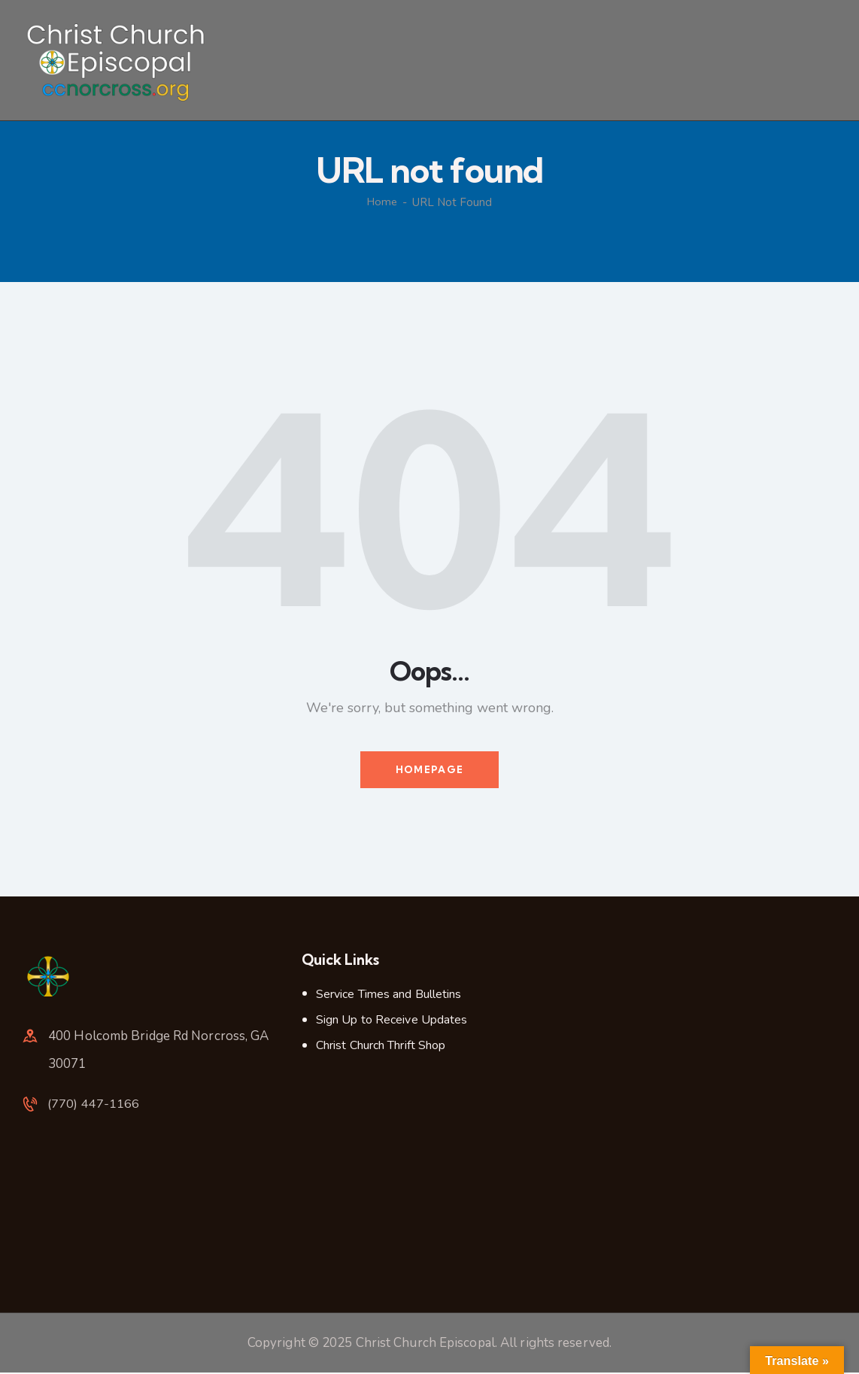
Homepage (429, 770)
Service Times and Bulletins (389, 995)
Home (382, 202)
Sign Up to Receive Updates (392, 1021)
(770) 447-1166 (94, 1106)
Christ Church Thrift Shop (381, 1047)
